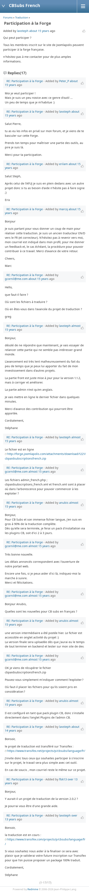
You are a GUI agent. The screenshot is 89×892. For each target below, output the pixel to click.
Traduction (21, 17)
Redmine (32, 889)
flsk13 (63, 779)
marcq (63, 209)
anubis (63, 503)
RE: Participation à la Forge (24, 81)
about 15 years (39, 31)
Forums (8, 17)
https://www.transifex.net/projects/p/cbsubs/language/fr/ (46, 751)
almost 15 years (39, 471)
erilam (63, 164)
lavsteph (22, 31)
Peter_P (64, 81)
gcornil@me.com (16, 279)
